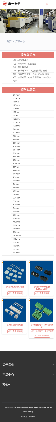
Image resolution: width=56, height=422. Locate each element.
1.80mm (16, 126)
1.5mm (16, 115)
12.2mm (16, 242)
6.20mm (16, 198)
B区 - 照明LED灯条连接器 (24, 64)
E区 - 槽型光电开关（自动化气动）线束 (31, 74)
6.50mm (16, 211)
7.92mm (16, 225)
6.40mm (16, 208)
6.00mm (16, 194)
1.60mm (16, 122)
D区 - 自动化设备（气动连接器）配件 (30, 70)
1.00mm (16, 98)
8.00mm (16, 229)
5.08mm (16, 191)
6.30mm (16, 201)
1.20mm (16, 105)
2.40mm (16, 139)
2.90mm (16, 153)
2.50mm (16, 143)
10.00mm (17, 235)
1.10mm (16, 102)
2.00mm (16, 129)
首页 (9, 42)
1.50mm (16, 119)
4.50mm (16, 181)
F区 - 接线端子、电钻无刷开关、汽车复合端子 (32, 79)
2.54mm (16, 150)
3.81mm (16, 167)
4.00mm (16, 174)
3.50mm (16, 160)
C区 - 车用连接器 (20, 67)
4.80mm (16, 184)
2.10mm (16, 133)
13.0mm (16, 249)
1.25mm (16, 108)
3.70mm (16, 163)
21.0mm (16, 253)
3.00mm (16, 157)
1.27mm (16, 112)
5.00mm (16, 187)
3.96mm (16, 170)
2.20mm (16, 136)
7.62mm (16, 222)
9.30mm (16, 232)
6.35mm (16, 205)
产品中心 (20, 42)
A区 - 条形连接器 (21, 60)
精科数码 (32, 416)
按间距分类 (28, 89)
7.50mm (16, 218)
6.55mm (16, 215)
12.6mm (16, 246)
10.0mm (16, 239)
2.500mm (17, 146)
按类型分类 (28, 55)
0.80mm (16, 95)
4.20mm (16, 177)
